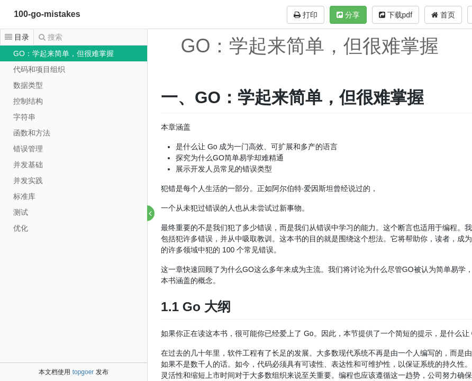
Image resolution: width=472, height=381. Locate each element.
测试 (20, 212)
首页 (443, 15)
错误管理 (28, 148)
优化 (20, 228)
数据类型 (28, 85)
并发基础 (28, 164)
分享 (348, 15)
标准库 (24, 196)
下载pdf (395, 15)
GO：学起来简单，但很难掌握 (63, 53)
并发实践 (28, 180)
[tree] (73, 141)
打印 (305, 15)
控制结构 (28, 101)
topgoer (83, 372)
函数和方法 (31, 133)
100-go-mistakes (47, 14)
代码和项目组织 (39, 69)
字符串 (24, 117)
